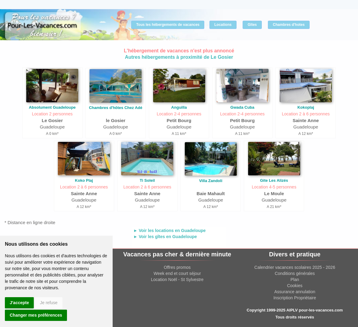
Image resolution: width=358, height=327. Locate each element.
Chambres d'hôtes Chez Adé (115, 107)
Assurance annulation (294, 291)
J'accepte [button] (19, 302)
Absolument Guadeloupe (52, 107)
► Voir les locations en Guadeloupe (169, 230)
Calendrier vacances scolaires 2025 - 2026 (294, 267)
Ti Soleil (147, 180)
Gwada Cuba (242, 107)
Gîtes (252, 25)
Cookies (295, 285)
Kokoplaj (305, 107)
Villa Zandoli (210, 180)
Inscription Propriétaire (294, 297)
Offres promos (177, 267)
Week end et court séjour (177, 273)
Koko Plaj (84, 180)
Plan (294, 279)
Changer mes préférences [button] (36, 315)
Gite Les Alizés (274, 180)
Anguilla (179, 107)
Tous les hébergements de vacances (167, 25)
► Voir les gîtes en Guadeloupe (165, 236)
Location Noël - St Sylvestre (177, 279)
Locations (223, 25)
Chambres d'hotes (288, 25)
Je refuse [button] (49, 302)
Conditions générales (295, 273)
